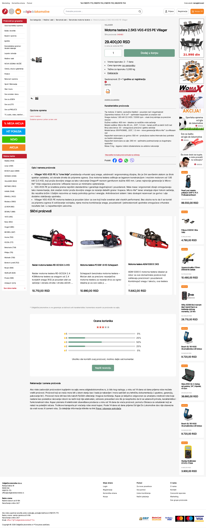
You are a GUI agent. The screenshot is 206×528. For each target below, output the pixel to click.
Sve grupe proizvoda (178, 500)
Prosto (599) (9, 278)
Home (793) (8, 237)
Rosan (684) (9, 268)
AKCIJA (13, 147)
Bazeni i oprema (10, 36)
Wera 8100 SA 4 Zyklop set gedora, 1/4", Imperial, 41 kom (191, 386)
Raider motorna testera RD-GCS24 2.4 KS (51, 265)
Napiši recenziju (103, 368)
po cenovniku (128, 65)
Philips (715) (8, 252)
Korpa (105, 496)
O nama (173, 486)
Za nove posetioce (144, 486)
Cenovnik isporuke (178, 493)
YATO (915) (8, 217)
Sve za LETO (9, 104)
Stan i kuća (8, 89)
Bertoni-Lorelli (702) (11, 263)
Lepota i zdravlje (10, 53)
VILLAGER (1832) (10, 181)
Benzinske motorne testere (79, 20)
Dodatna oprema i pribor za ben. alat (43, 128)
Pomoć (29, 3)
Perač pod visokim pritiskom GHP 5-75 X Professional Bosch (189, 192)
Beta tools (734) (10, 247)
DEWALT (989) (9, 212)
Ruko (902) (8, 222)
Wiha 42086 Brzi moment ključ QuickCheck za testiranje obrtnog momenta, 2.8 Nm (191, 308)
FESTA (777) (8, 242)
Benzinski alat (61, 20)
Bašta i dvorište (10, 31)
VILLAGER (109, 25)
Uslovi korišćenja (143, 493)
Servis (108, 84)
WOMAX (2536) (10, 176)
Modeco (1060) (10, 201)
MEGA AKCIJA (14, 123)
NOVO (13, 139)
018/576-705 (109, 3)
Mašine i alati (9, 58)
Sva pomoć (141, 490)
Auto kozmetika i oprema (13, 26)
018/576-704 (98, 3)
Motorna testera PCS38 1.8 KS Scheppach (99, 265)
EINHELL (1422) (10, 196)
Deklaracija (112, 73)
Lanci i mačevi (35, 125)
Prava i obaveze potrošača (108, 408)
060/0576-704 (120, 3)
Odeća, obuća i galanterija (13, 69)
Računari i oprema (11, 79)
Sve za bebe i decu (11, 94)
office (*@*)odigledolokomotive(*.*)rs (20, 520)
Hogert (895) (9, 227)
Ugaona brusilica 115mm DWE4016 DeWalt (190, 268)
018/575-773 (88, 3)
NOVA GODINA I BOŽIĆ (13, 64)
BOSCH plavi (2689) (11, 171)
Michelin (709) (9, 257)
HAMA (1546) (9, 191)
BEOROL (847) (9, 232)
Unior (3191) (8, 166)
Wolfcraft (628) (10, 273)
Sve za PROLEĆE (10, 109)
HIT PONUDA (13, 131)
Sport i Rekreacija (10, 84)
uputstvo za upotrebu (112, 100)
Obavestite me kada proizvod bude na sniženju (122, 155)
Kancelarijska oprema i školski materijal (12, 47)
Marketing (6, 3)
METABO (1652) (10, 186)
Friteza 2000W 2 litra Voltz (189, 231)
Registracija (107, 490)
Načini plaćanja (143, 496)
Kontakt (173, 490)
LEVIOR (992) (9, 207)
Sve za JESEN (9, 99)
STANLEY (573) (10, 283)
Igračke (7, 41)
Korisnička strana (18, 3)
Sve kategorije (35, 20)
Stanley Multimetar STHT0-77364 (188, 462)
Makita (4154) (9, 161)
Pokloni (7, 74)
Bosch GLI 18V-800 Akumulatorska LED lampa (191, 347)
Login (105, 486)
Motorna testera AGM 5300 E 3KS (143, 264)
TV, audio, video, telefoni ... (14, 115)
